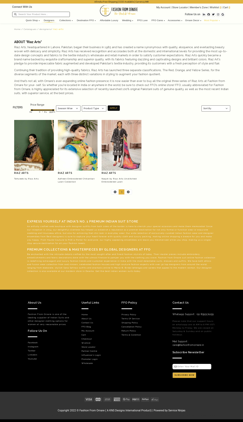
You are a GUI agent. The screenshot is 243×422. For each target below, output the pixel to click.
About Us (86, 318)
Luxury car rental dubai (164, 415)
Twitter (31, 351)
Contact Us (87, 322)
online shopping (171, 236)
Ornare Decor (193, 20)
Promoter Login (90, 359)
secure (37, 243)
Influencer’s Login (91, 355)
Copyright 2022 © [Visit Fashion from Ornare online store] (68, 410)
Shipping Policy (130, 322)
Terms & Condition (131, 335)
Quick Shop (33, 20)
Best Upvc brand (140, 415)
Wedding (127, 20)
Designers (49, 20)
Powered (159, 410)
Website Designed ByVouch (113, 415)
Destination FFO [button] (86, 20)
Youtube (32, 359)
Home (17, 29)
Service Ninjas (176, 410)
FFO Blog (86, 327)
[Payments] (121, 399)
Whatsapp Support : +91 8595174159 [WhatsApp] (193, 314)
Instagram (33, 346)
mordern (70, 271)
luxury (137, 236)
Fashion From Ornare (92, 410)
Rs (31, 112)
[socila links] (204, 14)
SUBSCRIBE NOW (184, 375)
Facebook (33, 342)
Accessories (175, 20)
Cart (225, 7)
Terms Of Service (131, 318)
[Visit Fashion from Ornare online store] (121, 405)
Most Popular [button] (212, 20)
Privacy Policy (129, 314)
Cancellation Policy (132, 327)
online (190, 257)
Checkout (87, 339)
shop (184, 240)
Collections (66, 20)
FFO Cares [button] (158, 20)
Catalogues (30, 29)
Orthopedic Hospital (84, 415)
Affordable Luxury (109, 20)
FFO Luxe (142, 20)
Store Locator (180, 7)
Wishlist (214, 7)
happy (35, 240)
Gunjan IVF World (61, 415)
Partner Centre (89, 351)
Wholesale (87, 363)
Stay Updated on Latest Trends (197, 415)
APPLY (113, 108)
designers (45, 29)
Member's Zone (199, 7)
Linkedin (32, 355)
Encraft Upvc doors (39, 415)
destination (145, 230)
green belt (50, 274)
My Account (163, 7)
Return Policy (129, 331)
